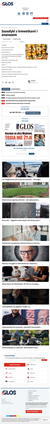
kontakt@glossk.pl (32, 113)
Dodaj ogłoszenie (14, 364)
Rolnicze (9, 377)
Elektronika (9, 381)
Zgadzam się (46, 419)
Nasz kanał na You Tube (33, 398)
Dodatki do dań (16, 39)
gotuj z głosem (6, 39)
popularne (6, 89)
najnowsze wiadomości (13, 27)
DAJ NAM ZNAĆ (25, 109)
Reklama (30, 394)
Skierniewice (25, 8)
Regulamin (30, 392)
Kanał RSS (30, 400)
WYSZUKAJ (32, 153)
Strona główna (4, 27)
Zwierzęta (31, 377)
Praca (30, 368)
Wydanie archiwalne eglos (33, 395)
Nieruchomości (10, 368)
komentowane (15, 89)
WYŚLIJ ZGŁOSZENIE (32, 411)
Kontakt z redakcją (32, 390)
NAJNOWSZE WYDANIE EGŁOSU (41, 18)
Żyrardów (25, 9)
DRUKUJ (22, 42)
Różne (30, 381)
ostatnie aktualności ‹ (34, 82)
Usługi (8, 373)
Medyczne (31, 373)
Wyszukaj (45, 23)
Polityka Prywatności (32, 397)
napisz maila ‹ (33, 81)
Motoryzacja (31, 364)
